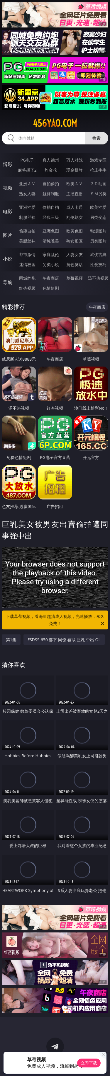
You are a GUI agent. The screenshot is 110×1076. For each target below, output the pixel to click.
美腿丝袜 (27, 241)
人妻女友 (74, 254)
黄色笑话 (74, 264)
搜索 (96, 138)
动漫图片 (98, 231)
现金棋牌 (74, 170)
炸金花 (51, 170)
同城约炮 (27, 278)
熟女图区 (74, 241)
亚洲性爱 (27, 207)
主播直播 (74, 193)
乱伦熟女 (74, 217)
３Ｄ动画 (98, 183)
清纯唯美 (51, 241)
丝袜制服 (51, 193)
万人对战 (74, 160)
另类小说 (51, 264)
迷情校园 (27, 264)
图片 (7, 235)
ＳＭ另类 (98, 193)
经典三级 (51, 217)
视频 (7, 188)
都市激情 (27, 254)
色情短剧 (51, 288)
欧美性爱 (98, 207)
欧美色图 (74, 231)
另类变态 (98, 217)
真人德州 (51, 160)
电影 (7, 211)
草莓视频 (74, 278)
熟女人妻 (27, 193)
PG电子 (27, 160)
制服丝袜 (27, 217)
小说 (7, 258)
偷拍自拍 (51, 207)
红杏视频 (27, 288)
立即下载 (89, 1063)
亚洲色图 (51, 231)
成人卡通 (74, 207)
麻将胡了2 (27, 170)
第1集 (11, 639)
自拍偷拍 (51, 183)
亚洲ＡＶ (27, 183)
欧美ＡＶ (74, 183)
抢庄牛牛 (98, 170)
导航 (7, 282)
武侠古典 (98, 254)
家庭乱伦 (51, 254)
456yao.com (55, 123)
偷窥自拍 (27, 231)
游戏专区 (98, 160)
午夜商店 (51, 278)
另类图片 (98, 241)
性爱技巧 (98, 264)
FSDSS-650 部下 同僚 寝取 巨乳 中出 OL (64, 639)
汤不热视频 (98, 278)
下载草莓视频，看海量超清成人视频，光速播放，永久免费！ (56, 620)
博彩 (7, 164)
